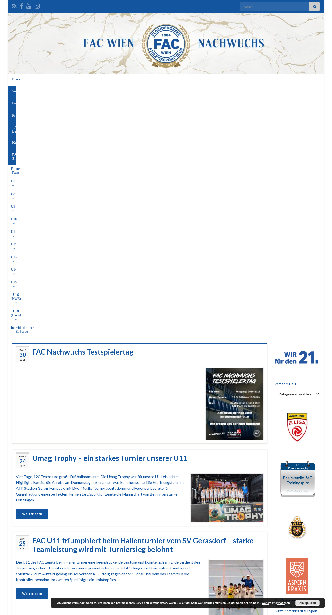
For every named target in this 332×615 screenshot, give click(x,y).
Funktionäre (139, 79)
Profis (161, 79)
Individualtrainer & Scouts (264, 90)
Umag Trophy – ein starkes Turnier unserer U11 (109, 216)
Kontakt (206, 79)
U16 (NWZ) (205, 90)
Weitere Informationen (276, 602)
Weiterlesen (32, 272)
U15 (185, 90)
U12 (143, 90)
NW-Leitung (182, 79)
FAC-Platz (227, 79)
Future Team (58, 90)
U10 (115, 90)
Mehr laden (140, 582)
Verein (117, 79)
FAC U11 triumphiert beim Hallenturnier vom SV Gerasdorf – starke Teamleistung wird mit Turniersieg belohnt (142, 303)
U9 (101, 90)
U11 (129, 90)
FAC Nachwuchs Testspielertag (82, 110)
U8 (88, 90)
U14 (171, 90)
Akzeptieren (307, 603)
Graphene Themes (51, 609)
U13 (157, 90)
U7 (76, 90)
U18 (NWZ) (230, 90)
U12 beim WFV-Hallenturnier (80, 408)
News (100, 79)
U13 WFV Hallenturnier (71, 497)
